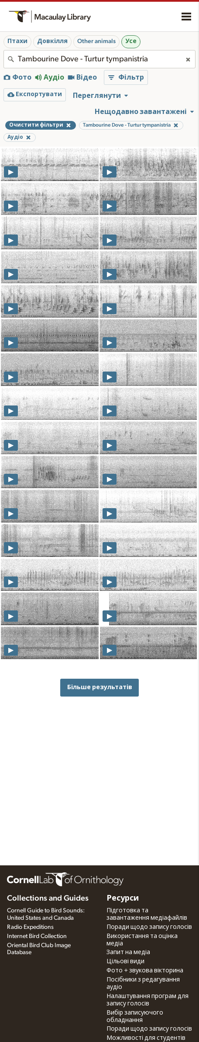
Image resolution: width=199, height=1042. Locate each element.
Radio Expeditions (30, 927)
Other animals (96, 41)
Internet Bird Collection (37, 936)
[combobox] (99, 59)
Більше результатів (99, 687)
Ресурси (122, 898)
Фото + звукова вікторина (144, 971)
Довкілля (52, 41)
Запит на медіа (128, 952)
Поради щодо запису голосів (149, 927)
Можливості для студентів (145, 1038)
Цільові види (125, 961)
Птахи (17, 41)
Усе (131, 41)
